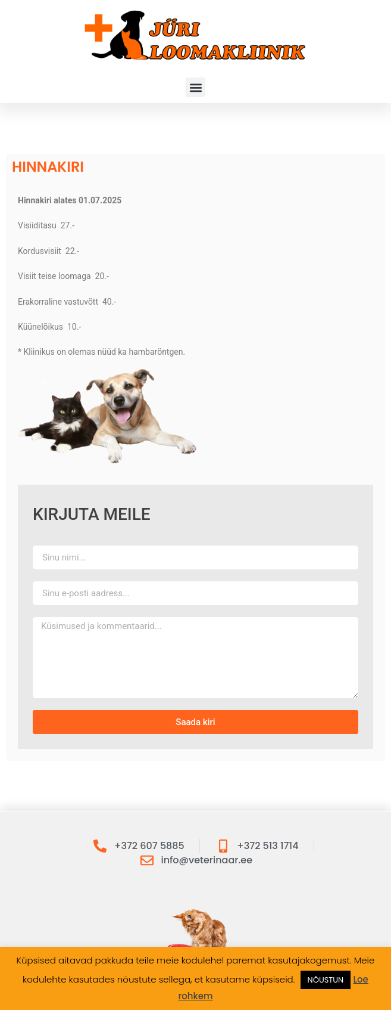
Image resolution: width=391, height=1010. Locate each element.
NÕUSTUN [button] (326, 980)
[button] (195, 87)
